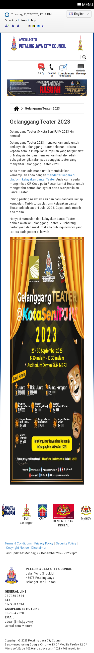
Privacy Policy (43, 543)
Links (23, 20)
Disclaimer (38, 547)
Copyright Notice (17, 547)
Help (33, 20)
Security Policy (66, 543)
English (79, 14)
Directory (11, 20)
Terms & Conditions (18, 543)
